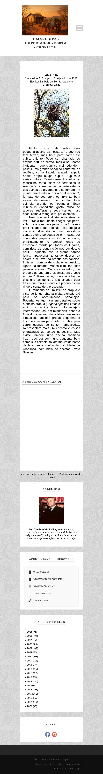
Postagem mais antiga (71, 474)
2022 (30, 648)
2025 (30, 636)
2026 (30, 632)
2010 (30, 698)
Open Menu (79, 28)
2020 (30, 656)
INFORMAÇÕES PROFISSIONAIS (45, 579)
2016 (30, 673)
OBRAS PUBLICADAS (39, 593)
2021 (29, 652)
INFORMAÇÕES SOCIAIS (41, 586)
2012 (29, 689)
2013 (29, 685)
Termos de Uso (72, 764)
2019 (30, 661)
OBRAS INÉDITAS (38, 600)
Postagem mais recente (32, 474)
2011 (29, 694)
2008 (30, 706)
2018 (29, 665)
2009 (30, 702)
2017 (29, 669)
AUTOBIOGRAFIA (38, 572)
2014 (30, 681)
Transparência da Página (68, 768)
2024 (30, 640)
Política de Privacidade (48, 764)
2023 (30, 644)
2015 (29, 677)
